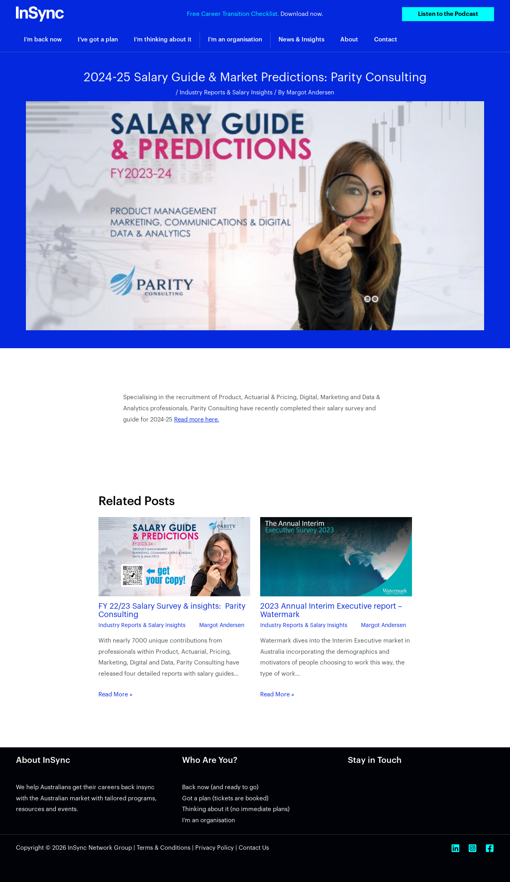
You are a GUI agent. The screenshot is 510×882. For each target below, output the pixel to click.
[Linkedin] (455, 847)
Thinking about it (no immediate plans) (236, 809)
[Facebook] (489, 847)
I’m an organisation (208, 820)
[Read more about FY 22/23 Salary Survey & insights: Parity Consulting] (174, 557)
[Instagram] (472, 847)
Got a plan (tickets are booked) (225, 798)
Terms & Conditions (164, 848)
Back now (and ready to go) (220, 787)
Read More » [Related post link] (115, 694)
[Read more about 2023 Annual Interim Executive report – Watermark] (336, 557)
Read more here (197, 420)
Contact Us (255, 848)
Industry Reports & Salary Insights (226, 93)
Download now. (301, 14)
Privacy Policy (215, 848)
